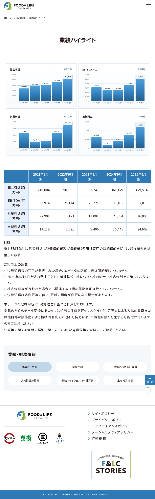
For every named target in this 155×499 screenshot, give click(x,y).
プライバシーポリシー (108, 419)
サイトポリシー (103, 413)
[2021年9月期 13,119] (96, 142)
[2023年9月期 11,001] (46, 144)
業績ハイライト (30, 367)
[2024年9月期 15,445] (129, 141)
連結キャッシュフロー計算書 (77, 380)
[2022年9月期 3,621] (107, 146)
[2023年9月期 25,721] (118, 95)
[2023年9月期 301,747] (46, 93)
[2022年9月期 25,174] (107, 96)
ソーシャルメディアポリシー (113, 432)
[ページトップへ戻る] (148, 390)
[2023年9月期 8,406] (118, 144)
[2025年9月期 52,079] (140, 90)
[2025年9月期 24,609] (140, 138)
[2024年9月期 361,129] (57, 92)
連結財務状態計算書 (125, 367)
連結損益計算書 (30, 380)
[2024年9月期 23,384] (57, 141)
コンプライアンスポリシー (111, 425)
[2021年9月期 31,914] (96, 94)
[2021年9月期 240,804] (24, 95)
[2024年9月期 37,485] (129, 93)
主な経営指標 (125, 380)
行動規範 (99, 438)
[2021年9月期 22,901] (24, 141)
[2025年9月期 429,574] (67, 90)
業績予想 (77, 367)
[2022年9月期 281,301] (35, 94)
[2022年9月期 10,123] (35, 145)
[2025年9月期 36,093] (67, 137)
